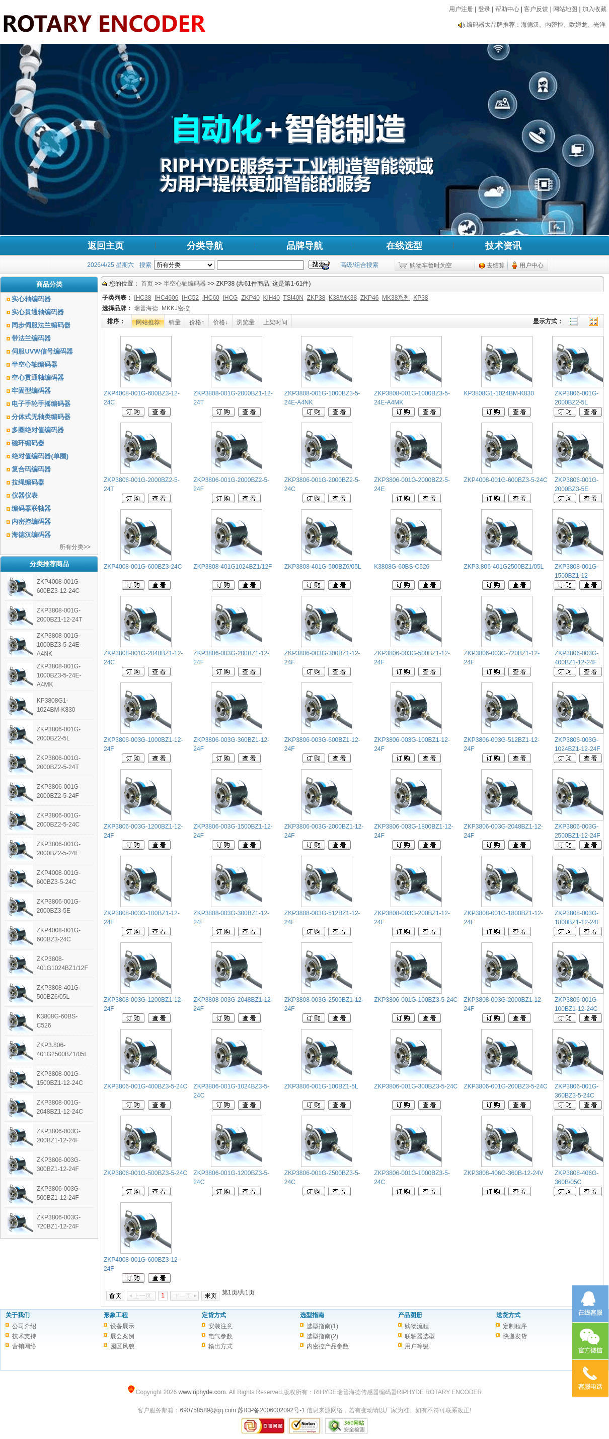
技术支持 (24, 1336)
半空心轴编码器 (34, 364)
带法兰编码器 (31, 338)
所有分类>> (75, 547)
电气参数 (220, 1336)
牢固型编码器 (31, 390)
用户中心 (531, 265)
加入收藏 (594, 9)
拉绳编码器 (28, 482)
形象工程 (116, 1315)
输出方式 (220, 1346)
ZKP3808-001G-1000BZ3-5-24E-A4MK (59, 675)
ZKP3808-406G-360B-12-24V (504, 1173)
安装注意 (220, 1326)
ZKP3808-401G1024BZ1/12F (232, 566)
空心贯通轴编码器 (38, 377)
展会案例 (122, 1336)
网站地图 (565, 9)
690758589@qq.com (208, 1410)
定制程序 (515, 1326)
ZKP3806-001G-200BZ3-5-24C (506, 1086)
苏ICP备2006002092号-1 (271, 1410)
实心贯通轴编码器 (38, 312)
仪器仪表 (25, 495)
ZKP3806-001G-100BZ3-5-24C (416, 999)
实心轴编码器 (31, 299)
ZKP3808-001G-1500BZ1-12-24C (576, 575)
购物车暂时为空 (431, 265)
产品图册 (410, 1315)
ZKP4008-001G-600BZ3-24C (143, 566)
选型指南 (312, 1315)
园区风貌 (122, 1346)
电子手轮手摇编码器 (41, 403)
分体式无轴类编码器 (41, 417)
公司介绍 (24, 1326)
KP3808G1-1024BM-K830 (499, 393)
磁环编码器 (28, 443)
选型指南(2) (322, 1336)
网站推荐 (148, 322)
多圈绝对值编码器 (38, 430)
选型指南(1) (322, 1326)
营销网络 (24, 1346)
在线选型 (404, 246)
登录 (484, 9)
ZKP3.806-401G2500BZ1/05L (504, 566)
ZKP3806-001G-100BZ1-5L (321, 1086)
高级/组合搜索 (359, 264)
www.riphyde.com (201, 1392)
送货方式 (508, 1315)
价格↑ (196, 322)
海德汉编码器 (31, 534)
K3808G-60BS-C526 (401, 566)
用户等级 (417, 1346)
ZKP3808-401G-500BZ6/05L (322, 566)
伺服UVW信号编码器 (42, 351)
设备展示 (122, 1326)
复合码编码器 (31, 469)
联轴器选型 (420, 1336)
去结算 (496, 265)
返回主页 (106, 246)
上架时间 (275, 322)
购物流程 (417, 1326)
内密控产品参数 (328, 1346)
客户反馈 (536, 9)
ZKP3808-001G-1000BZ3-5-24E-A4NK (59, 644)
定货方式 (214, 1315)
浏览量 (246, 322)
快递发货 (515, 1336)
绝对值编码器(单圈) (40, 456)
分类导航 (205, 246)
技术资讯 (503, 246)
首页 (147, 283)
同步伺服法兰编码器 (41, 325)
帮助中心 (507, 9)
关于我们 (18, 1315)
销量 (175, 322)
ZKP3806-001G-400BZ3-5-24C (145, 1086)
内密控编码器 (31, 521)
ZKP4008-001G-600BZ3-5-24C (506, 480)
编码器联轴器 (31, 508)
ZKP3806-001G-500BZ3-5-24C (145, 1173)
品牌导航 (304, 246)
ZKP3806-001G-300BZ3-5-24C (416, 1086)
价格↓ (220, 322)
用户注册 (461, 9)
